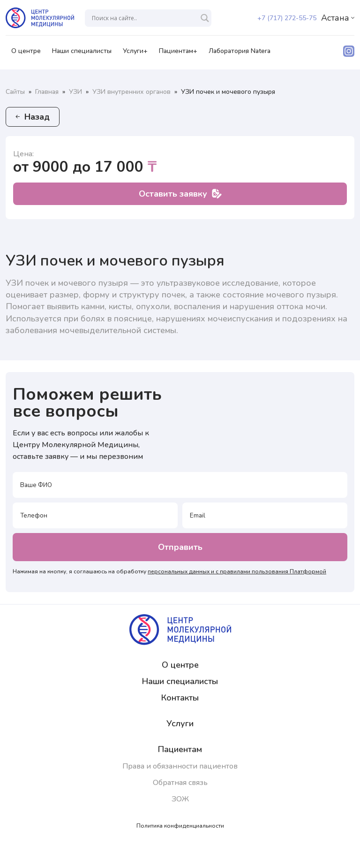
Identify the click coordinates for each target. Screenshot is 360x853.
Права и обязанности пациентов (180, 766)
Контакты (180, 697)
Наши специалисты (81, 53)
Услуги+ (135, 53)
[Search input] (144, 18)
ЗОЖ (180, 799)
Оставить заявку (180, 193)
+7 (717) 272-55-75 (286, 18)
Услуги (180, 723)
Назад (32, 116)
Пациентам (180, 749)
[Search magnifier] (204, 18)
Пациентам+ (178, 53)
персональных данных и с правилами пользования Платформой (237, 571)
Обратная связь (180, 782)
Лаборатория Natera (239, 53)
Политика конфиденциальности (180, 826)
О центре (26, 53)
